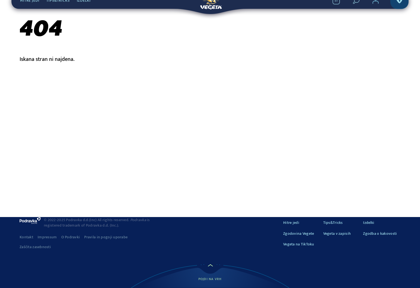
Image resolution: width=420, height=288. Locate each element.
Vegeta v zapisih (337, 233)
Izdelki (368, 222)
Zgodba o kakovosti (380, 233)
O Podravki (70, 237)
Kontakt (26, 237)
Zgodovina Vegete (298, 233)
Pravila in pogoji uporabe (106, 237)
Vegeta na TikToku (298, 244)
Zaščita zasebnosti (35, 247)
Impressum (47, 237)
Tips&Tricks (333, 222)
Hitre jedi (291, 222)
